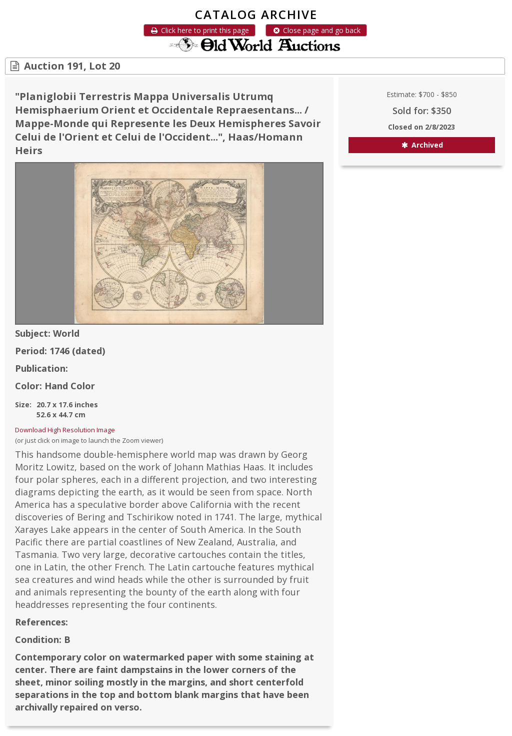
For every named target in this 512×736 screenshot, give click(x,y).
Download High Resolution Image (65, 429)
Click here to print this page (199, 30)
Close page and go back (316, 30)
